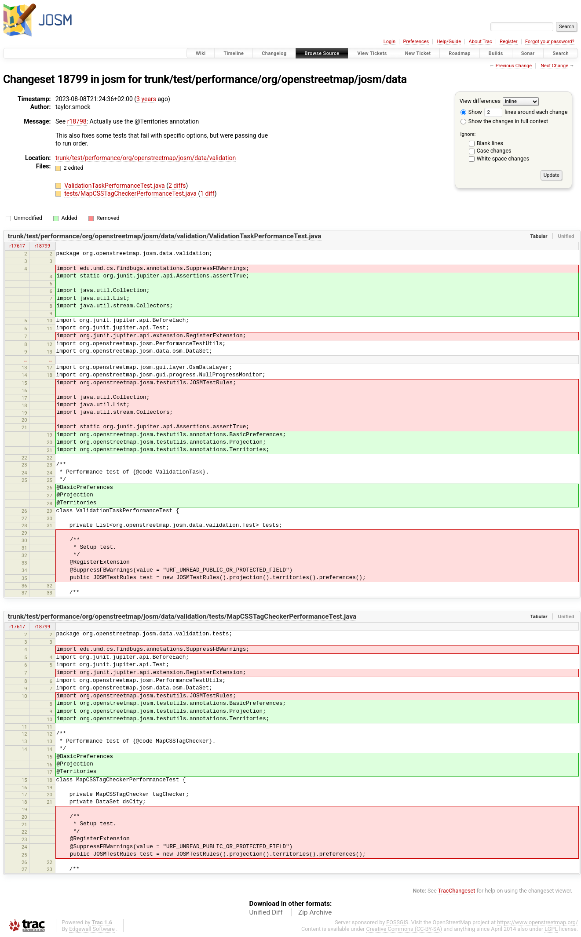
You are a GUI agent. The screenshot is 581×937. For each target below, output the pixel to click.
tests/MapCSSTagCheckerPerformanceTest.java (131, 193)
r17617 (17, 246)
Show (471, 112)
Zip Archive (315, 912)
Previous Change (514, 66)
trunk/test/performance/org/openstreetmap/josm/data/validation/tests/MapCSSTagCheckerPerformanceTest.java (182, 616)
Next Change (554, 66)
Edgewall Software (92, 929)
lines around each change (525, 112)
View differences (480, 101)
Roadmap (460, 53)
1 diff (207, 193)
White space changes (503, 158)
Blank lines (490, 143)
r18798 (77, 121)
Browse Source (322, 53)
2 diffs (177, 185)
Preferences (416, 41)
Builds (496, 53)
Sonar (528, 53)
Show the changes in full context (504, 121)
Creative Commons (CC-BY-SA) (404, 929)
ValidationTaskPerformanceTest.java (115, 185)
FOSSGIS (397, 922)
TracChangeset (456, 890)
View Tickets (372, 53)
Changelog (274, 53)
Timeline (233, 53)
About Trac (480, 41)
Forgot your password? (549, 41)
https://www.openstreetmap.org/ (537, 922)
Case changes (494, 150)
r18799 (43, 246)
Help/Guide (449, 41)
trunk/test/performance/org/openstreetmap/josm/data (275, 79)
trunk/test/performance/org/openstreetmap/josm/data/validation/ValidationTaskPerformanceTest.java (165, 236)
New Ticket (418, 53)
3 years (146, 98)
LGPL (551, 929)
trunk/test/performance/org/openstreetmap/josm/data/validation (145, 157)
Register (508, 41)
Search (560, 53)
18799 (72, 79)
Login (389, 41)
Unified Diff (266, 912)
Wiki (201, 53)
